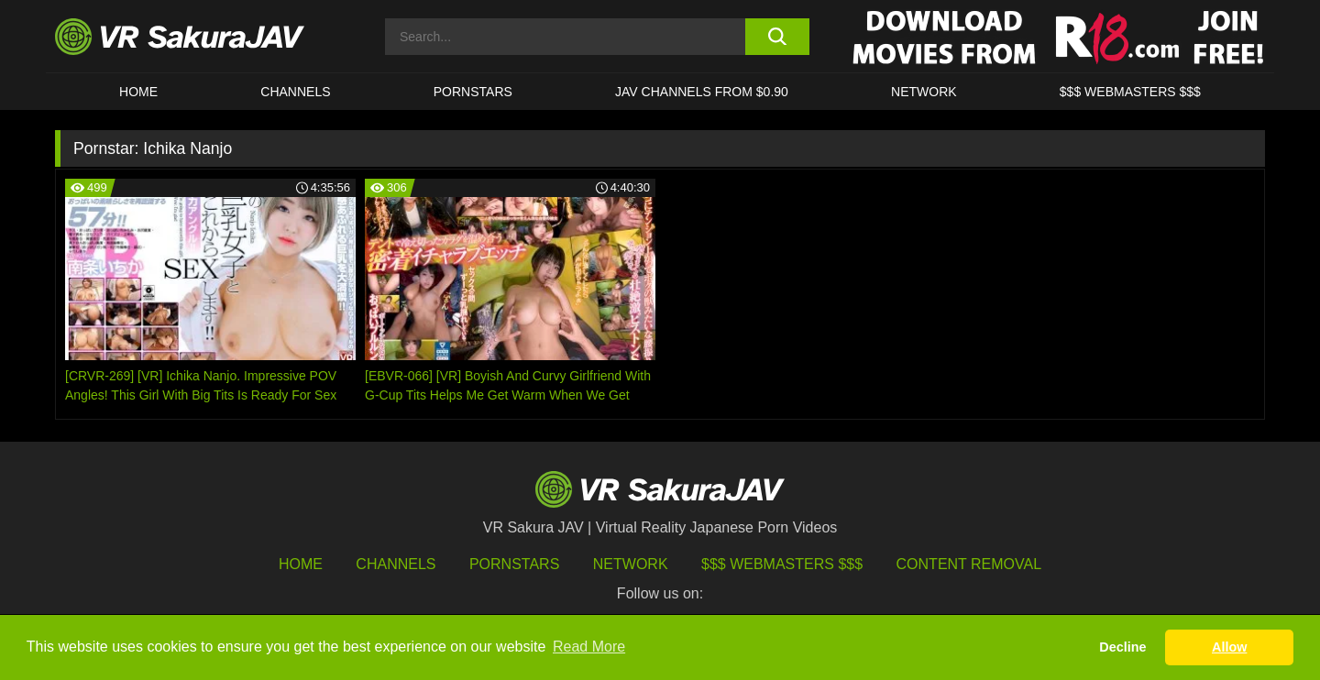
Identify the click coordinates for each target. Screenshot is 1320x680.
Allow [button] (1229, 647)
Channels (295, 91)
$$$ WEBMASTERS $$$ (1130, 91)
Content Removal (969, 564)
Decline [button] (1122, 647)
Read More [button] (589, 646)
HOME (138, 91)
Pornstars (473, 91)
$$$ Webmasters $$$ (782, 564)
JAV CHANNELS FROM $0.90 (701, 91)
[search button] (776, 36)
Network (924, 91)
